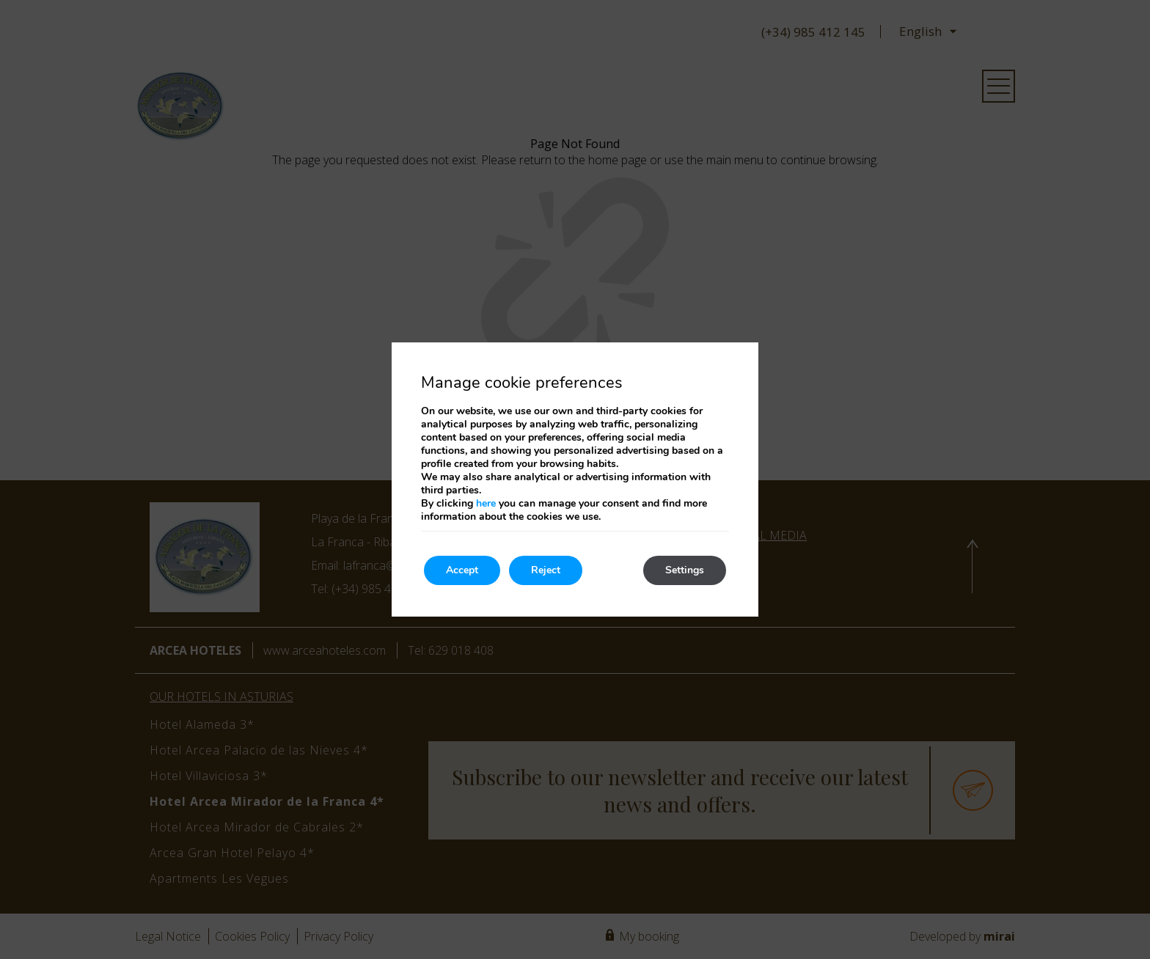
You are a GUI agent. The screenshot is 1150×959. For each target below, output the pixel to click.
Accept (462, 570)
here (486, 503)
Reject (545, 570)
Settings (684, 570)
